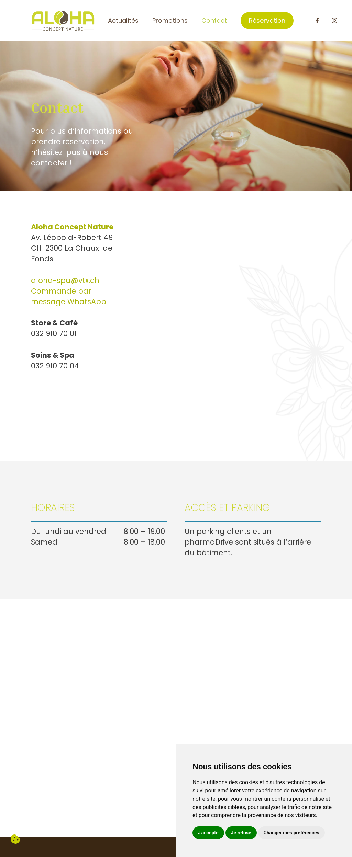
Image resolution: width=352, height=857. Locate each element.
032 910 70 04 (55, 366)
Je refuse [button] (241, 832)
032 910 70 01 (54, 334)
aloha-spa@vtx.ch (65, 280)
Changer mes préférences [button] (291, 832)
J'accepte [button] (208, 832)
